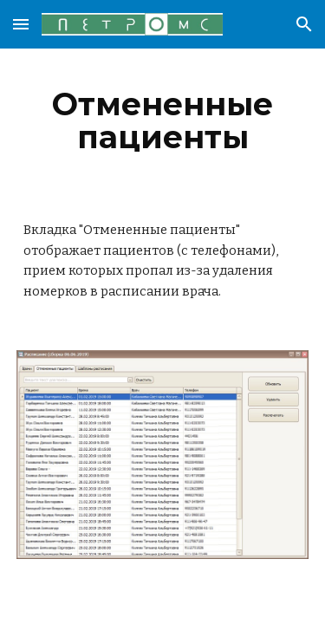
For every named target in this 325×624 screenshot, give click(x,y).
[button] (21, 24)
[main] (162, 120)
